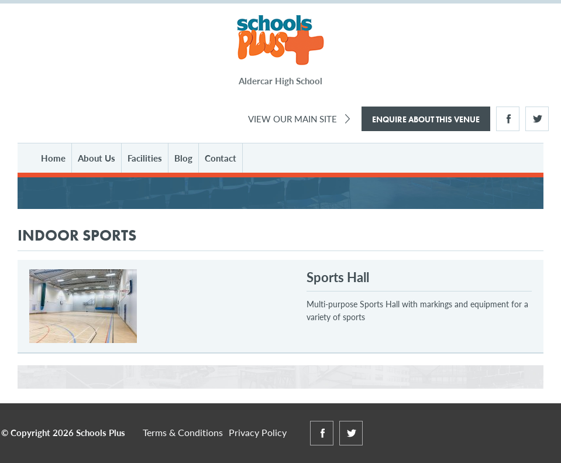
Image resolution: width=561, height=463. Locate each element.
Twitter (537, 119)
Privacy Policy (258, 432)
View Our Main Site (292, 118)
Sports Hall (338, 276)
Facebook (507, 119)
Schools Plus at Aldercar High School (280, 40)
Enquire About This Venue (426, 119)
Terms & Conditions (183, 432)
